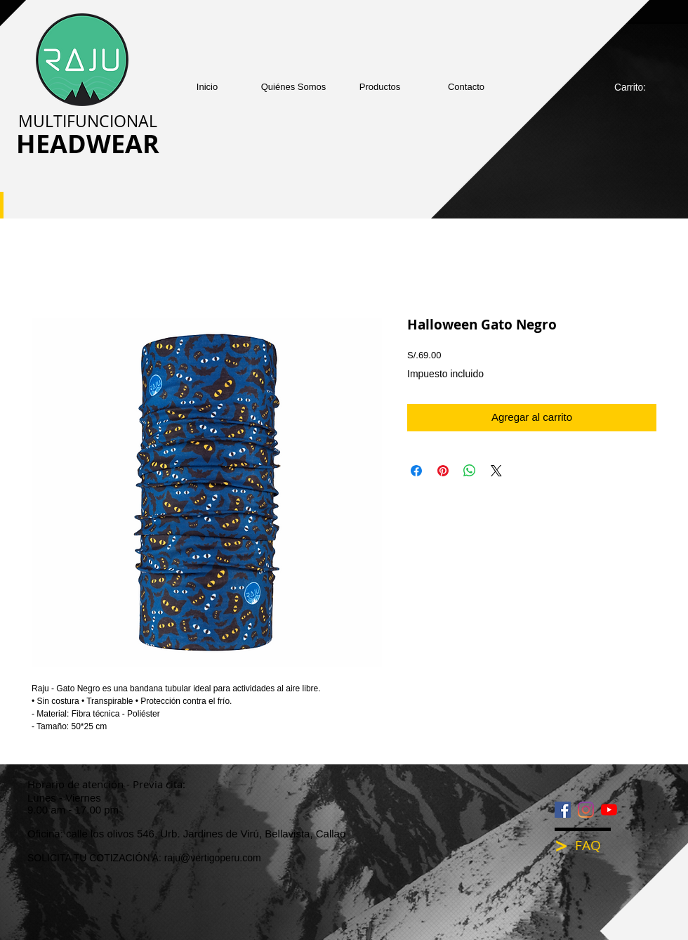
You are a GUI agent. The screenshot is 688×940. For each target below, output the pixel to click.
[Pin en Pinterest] (443, 470)
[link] (637, 87)
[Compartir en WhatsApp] (469, 470)
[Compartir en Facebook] (416, 470)
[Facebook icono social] (563, 810)
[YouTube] (609, 810)
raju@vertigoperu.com (212, 857)
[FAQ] (597, 845)
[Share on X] (496, 470)
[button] (380, 86)
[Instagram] (586, 810)
